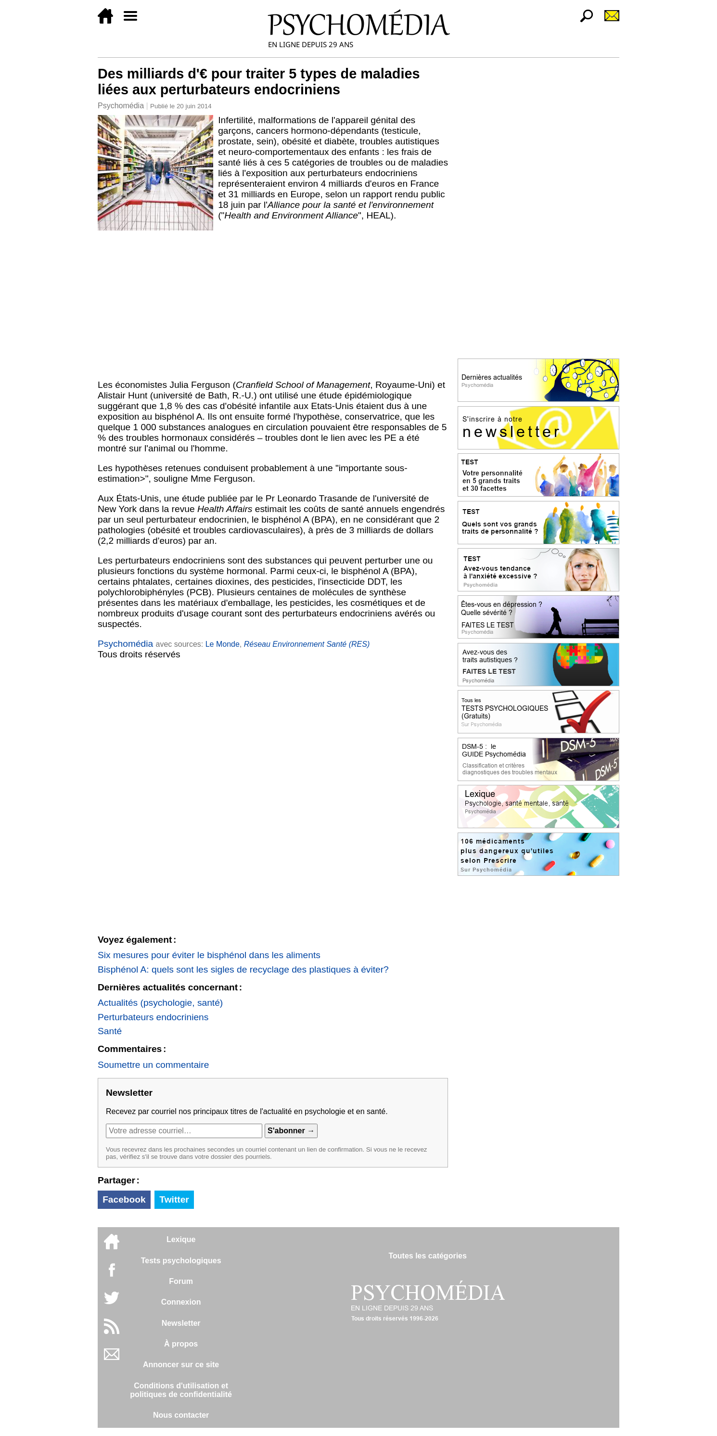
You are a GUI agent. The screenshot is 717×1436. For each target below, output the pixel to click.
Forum (181, 1281)
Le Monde (222, 644)
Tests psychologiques (181, 1260)
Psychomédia (121, 106)
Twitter (174, 1199)
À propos (181, 1344)
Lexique (180, 1239)
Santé (110, 1031)
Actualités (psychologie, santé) (160, 1003)
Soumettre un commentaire (153, 1065)
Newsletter (181, 1323)
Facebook (124, 1199)
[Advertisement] (273, 302)
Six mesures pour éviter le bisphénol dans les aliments (209, 955)
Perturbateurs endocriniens (153, 1017)
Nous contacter (181, 1415)
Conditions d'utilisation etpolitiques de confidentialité (181, 1390)
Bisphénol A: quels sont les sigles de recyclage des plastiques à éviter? (243, 969)
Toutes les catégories (427, 1256)
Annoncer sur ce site (181, 1364)
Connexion (181, 1302)
